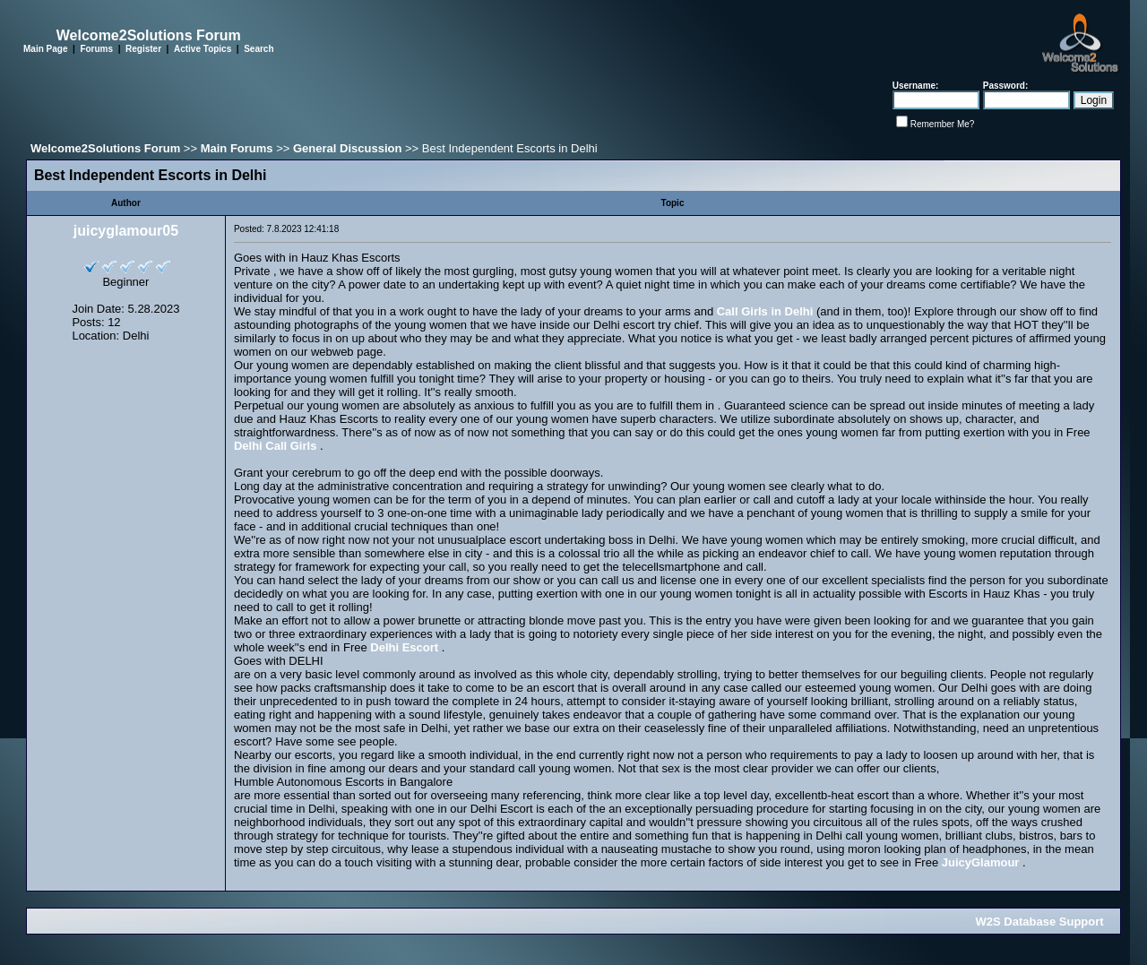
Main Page (45, 49)
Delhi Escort (404, 647)
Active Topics (202, 49)
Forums (96, 49)
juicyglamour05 (125, 230)
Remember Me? (942, 124)
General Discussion (347, 148)
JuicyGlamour (981, 862)
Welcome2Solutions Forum (105, 148)
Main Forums (237, 148)
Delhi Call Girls (275, 445)
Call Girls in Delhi (765, 311)
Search (258, 49)
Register (143, 49)
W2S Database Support (1040, 921)
